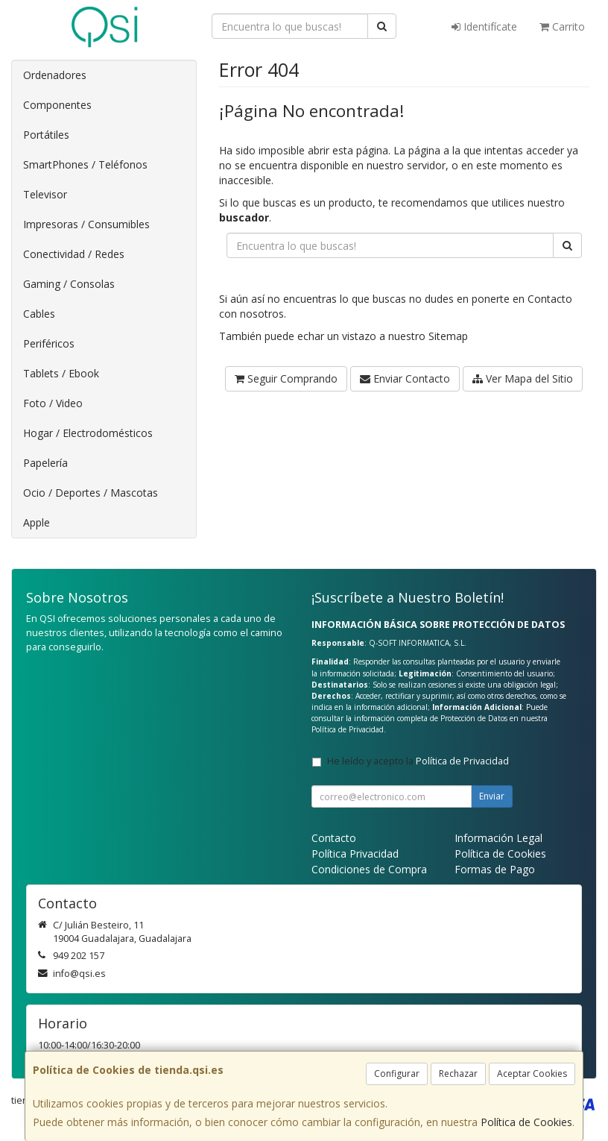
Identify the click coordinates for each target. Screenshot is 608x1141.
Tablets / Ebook (61, 373)
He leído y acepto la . (419, 761)
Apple (36, 522)
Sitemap (448, 336)
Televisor (45, 194)
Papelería (45, 463)
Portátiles (46, 135)
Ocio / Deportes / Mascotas (90, 492)
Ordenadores (54, 75)
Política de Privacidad (347, 729)
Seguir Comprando (286, 378)
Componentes (57, 105)
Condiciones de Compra (369, 869)
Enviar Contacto (405, 378)
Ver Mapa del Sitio (522, 378)
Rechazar (458, 1073)
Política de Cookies (526, 1122)
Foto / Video (53, 403)
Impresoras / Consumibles (86, 224)
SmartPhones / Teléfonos (85, 164)
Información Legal (498, 838)
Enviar (491, 796)
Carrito (562, 26)
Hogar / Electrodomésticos (88, 433)
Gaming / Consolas (69, 284)
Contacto (550, 299)
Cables (39, 314)
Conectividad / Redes (73, 254)
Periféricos (49, 343)
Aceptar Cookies (532, 1073)
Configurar (396, 1073)
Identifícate (484, 26)
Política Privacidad (355, 853)
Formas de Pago (495, 869)
